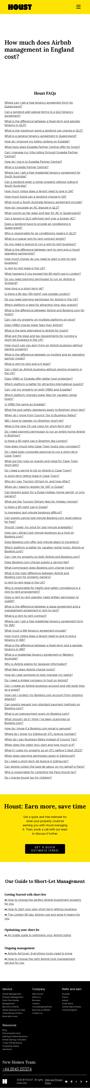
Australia (66, 994)
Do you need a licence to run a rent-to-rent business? (40, 244)
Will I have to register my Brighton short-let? (34, 420)
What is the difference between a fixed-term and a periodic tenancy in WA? (43, 647)
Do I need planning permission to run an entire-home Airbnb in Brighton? (44, 433)
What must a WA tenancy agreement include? (35, 630)
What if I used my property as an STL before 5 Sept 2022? (43, 750)
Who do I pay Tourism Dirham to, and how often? (37, 481)
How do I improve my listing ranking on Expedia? (37, 141)
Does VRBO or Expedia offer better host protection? (38, 378)
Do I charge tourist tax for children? (28, 777)
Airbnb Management (11, 994)
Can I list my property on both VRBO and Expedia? (38, 389)
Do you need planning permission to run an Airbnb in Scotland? (39, 281)
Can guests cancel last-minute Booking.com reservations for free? (43, 519)
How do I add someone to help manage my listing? (38, 675)
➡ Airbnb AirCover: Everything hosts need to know (38, 953)
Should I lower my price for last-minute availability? (38, 527)
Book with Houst (10, 1016)
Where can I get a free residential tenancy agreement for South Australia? (42, 174)
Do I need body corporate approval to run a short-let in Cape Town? (41, 453)
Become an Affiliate (41, 1010)
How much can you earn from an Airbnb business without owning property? (43, 347)
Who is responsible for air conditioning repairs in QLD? (40, 233)
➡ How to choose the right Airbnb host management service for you (39, 960)
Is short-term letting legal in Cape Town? (31, 476)
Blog (4, 1030)
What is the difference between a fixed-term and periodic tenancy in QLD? (42, 123)
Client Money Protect (12, 1013)
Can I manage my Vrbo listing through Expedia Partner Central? (41, 154)
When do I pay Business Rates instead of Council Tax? (40, 739)
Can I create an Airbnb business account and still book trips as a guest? (44, 687)
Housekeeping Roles (42, 1007)
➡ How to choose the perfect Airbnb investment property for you (42, 901)
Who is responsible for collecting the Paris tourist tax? (40, 772)
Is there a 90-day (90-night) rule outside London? (37, 294)
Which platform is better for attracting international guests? (44, 384)
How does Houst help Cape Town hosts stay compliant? (42, 446)
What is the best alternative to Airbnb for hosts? (36, 330)
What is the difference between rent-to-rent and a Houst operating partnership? (42, 251)
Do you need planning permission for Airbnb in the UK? (41, 299)
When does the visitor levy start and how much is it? (39, 745)
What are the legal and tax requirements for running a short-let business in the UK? (40, 337)
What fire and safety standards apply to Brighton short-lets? (44, 409)
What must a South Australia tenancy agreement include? (43, 202)
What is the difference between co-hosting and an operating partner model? (44, 356)
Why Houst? (37, 994)
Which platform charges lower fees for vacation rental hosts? (40, 397)
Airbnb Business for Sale (13, 1010)
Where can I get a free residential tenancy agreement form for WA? (43, 623)
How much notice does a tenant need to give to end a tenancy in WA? (40, 638)
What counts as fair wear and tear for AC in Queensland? (42, 213)
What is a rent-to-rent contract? (25, 615)
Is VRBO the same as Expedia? (25, 404)
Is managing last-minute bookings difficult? (33, 512)
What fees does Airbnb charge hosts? (29, 669)
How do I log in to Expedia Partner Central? (33, 161)
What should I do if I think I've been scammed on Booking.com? (37, 721)
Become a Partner (10, 1007)
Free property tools (11, 1033)
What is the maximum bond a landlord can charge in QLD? (43, 130)
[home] (19, 7)
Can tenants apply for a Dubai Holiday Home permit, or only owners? (44, 494)
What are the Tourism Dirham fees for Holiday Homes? (41, 501)
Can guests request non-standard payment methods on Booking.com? (42, 706)
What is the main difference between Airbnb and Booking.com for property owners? (36, 575)
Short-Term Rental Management (10, 1002)
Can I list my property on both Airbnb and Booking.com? (42, 556)
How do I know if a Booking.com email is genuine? (37, 728)
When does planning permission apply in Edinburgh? (39, 755)
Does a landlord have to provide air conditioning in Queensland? (37, 225)
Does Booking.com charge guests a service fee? (36, 562)
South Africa (67, 1003)
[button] (78, 7)
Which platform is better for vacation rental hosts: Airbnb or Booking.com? (44, 549)
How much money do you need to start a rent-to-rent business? (40, 260)
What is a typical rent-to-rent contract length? (35, 238)
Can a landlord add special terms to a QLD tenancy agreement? (38, 113)
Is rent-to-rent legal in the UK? (24, 268)
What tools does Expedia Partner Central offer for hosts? (42, 147)
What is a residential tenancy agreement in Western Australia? (39, 656)
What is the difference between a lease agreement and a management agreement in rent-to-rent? (42, 608)
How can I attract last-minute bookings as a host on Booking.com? (39, 534)
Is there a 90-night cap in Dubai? (26, 507)
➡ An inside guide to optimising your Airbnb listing (37, 935)
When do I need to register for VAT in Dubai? (34, 486)
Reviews (36, 1000)
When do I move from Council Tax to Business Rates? (40, 415)
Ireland (65, 1000)
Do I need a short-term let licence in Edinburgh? (36, 761)
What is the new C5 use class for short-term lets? (37, 426)
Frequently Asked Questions (10, 1047)
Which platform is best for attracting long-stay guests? (41, 305)
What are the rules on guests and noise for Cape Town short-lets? (41, 463)
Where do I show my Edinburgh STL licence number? (40, 734)
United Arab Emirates (71, 1007)
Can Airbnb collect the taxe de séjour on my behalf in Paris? (44, 766)
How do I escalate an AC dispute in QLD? (31, 207)
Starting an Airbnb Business (15, 1036)
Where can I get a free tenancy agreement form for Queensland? (38, 104)
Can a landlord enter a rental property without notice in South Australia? (41, 183)
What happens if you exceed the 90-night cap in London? (42, 273)
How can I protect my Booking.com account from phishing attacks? (43, 697)
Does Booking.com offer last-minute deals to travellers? (41, 542)
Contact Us (37, 1013)
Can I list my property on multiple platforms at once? (39, 319)
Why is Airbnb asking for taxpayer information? (35, 664)
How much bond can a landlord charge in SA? (35, 196)
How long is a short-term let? (24, 288)
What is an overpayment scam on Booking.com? (36, 713)
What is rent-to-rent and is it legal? (27, 364)
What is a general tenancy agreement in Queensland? (40, 136)
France (65, 997)
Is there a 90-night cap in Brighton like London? (36, 441)
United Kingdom (69, 1010)
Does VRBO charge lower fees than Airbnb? (33, 325)
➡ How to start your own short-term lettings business (40, 909)
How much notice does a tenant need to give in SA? (38, 191)
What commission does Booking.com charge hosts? (39, 567)
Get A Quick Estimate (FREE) (45, 849)
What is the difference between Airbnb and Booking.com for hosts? (44, 312)
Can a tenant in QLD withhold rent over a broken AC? (39, 218)
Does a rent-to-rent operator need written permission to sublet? (41, 599)
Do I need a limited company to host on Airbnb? (36, 680)
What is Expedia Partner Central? (26, 167)
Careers (36, 1003)
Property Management (12, 997)
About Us (36, 997)
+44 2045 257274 (17, 1068)
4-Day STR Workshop (12, 1043)
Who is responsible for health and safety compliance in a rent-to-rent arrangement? (42, 589)
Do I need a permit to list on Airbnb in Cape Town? (38, 470)
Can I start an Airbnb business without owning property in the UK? (43, 371)
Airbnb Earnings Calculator (14, 1039)
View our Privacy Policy (54, 1081)
